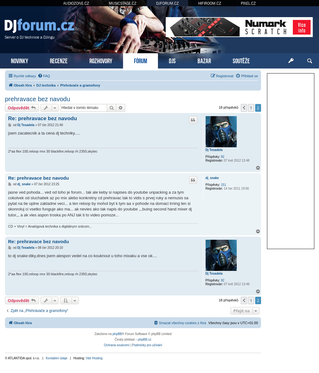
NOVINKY (19, 60)
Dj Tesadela (214, 150)
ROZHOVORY (100, 60)
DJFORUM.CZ (167, 3)
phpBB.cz (144, 339)
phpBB (117, 334)
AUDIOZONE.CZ (76, 3)
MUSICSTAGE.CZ (122, 3)
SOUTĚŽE (241, 60)
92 (222, 156)
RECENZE (59, 60)
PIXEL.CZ (248, 3)
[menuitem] (44, 76)
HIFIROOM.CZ (209, 3)
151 (223, 184)
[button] (244, 107)
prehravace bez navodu (37, 99)
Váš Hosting (94, 358)
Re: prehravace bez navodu (42, 118)
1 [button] (251, 108)
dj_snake (212, 178)
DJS (172, 60)
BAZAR (204, 60)
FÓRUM (140, 60)
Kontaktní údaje (57, 358)
